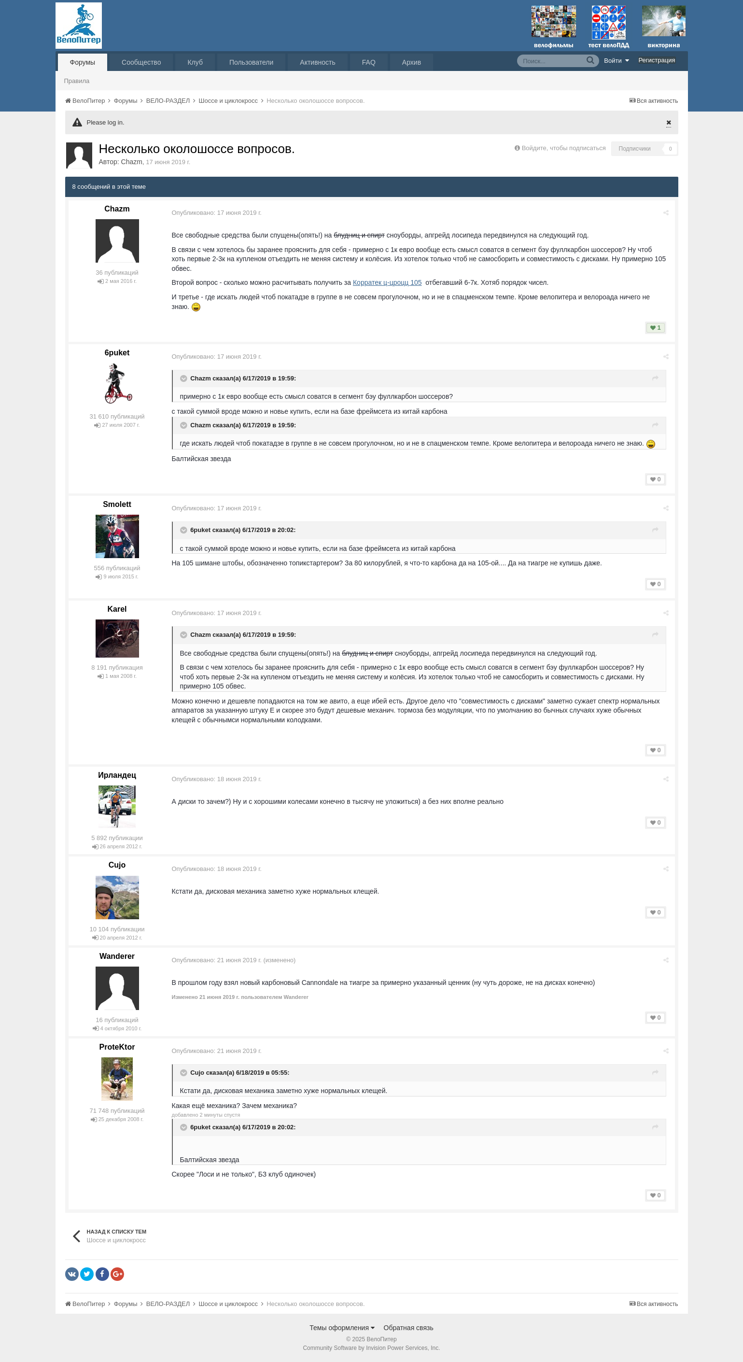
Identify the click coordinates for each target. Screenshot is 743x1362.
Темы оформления (342, 1328)
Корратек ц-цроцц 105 (388, 282)
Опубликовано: (218, 212)
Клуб (195, 62)
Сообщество (141, 62)
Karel (116, 609)
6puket (117, 353)
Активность (318, 62)
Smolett (117, 504)
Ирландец (117, 775)
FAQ (369, 62)
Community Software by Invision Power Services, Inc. (371, 1348)
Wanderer (117, 956)
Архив (411, 62)
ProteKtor (117, 1047)
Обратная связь (409, 1328)
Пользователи (251, 62)
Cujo (117, 865)
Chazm (131, 162)
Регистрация (657, 60)
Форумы (83, 62)
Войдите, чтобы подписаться (564, 148)
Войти (616, 60)
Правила (77, 80)
